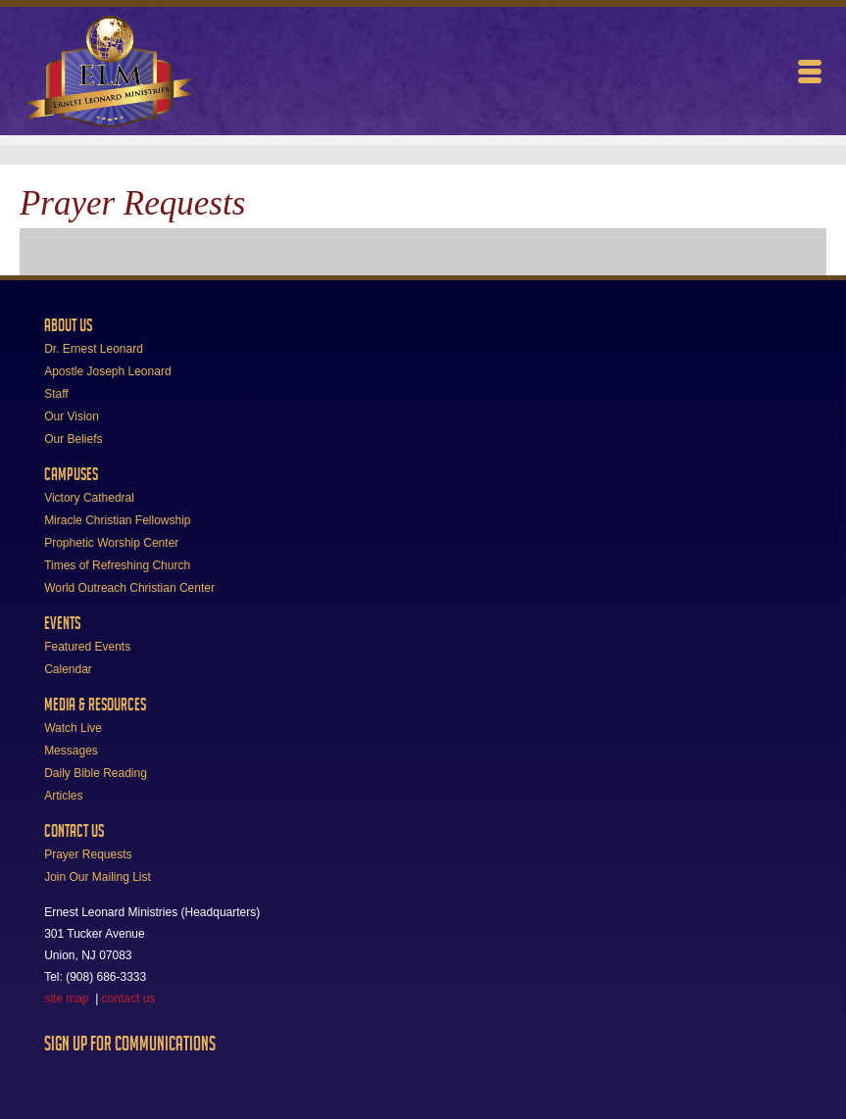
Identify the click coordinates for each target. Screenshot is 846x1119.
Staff (56, 394)
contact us (129, 998)
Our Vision (71, 416)
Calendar (68, 669)
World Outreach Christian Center (129, 588)
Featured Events (87, 647)
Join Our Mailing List (97, 877)
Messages (71, 750)
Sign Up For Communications (130, 1043)
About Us (68, 325)
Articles (63, 796)
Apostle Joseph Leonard (107, 371)
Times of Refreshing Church (117, 565)
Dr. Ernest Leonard (93, 349)
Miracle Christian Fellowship (117, 520)
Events (62, 623)
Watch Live (73, 728)
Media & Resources (95, 704)
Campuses (71, 474)
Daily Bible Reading (95, 773)
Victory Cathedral (89, 498)
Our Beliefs (73, 439)
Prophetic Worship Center (111, 543)
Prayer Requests (87, 854)
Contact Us (74, 831)
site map (66, 998)
